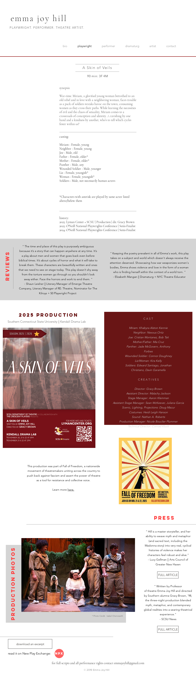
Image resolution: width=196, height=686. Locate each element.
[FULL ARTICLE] (168, 575)
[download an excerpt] (30, 644)
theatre (152, 591)
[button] (78, 575)
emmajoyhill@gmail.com (129, 663)
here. (71, 489)
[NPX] (59, 653)
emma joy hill (39, 18)
